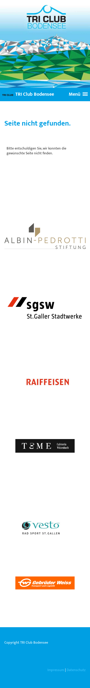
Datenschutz (76, 670)
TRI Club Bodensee (34, 94)
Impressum (55, 670)
